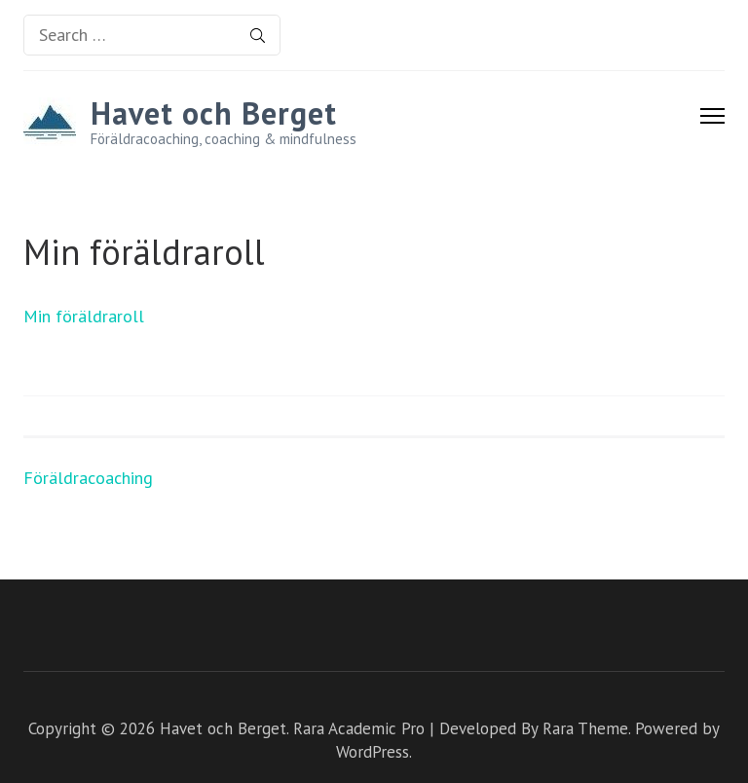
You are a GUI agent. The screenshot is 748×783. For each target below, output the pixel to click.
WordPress (372, 752)
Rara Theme (585, 728)
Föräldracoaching (88, 477)
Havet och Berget (214, 113)
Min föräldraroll (83, 316)
